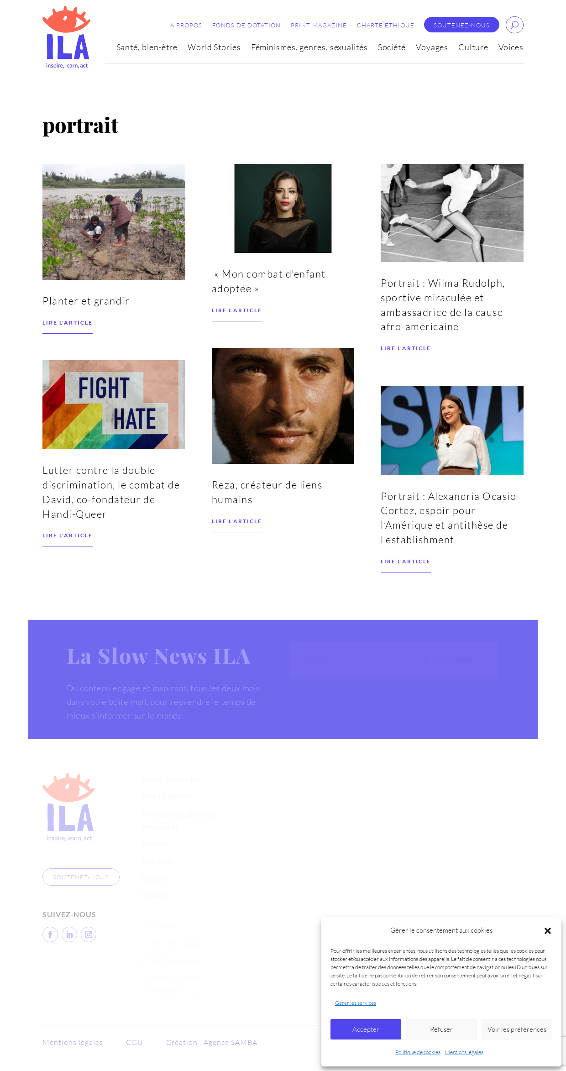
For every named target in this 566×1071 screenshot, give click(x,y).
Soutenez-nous (462, 25)
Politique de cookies (417, 1052)
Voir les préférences (516, 1029)
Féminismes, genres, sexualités (309, 48)
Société (392, 48)
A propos (186, 25)
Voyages (432, 48)
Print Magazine (319, 25)
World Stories (214, 48)
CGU (134, 1042)
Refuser (441, 1029)
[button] (547, 930)
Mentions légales (464, 1052)
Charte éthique (385, 25)
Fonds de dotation (246, 25)
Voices (511, 48)
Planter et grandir (86, 342)
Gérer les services (355, 1002)
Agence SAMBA (230, 1042)
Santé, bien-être (147, 48)
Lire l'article (67, 363)
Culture (473, 48)
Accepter (365, 1029)
